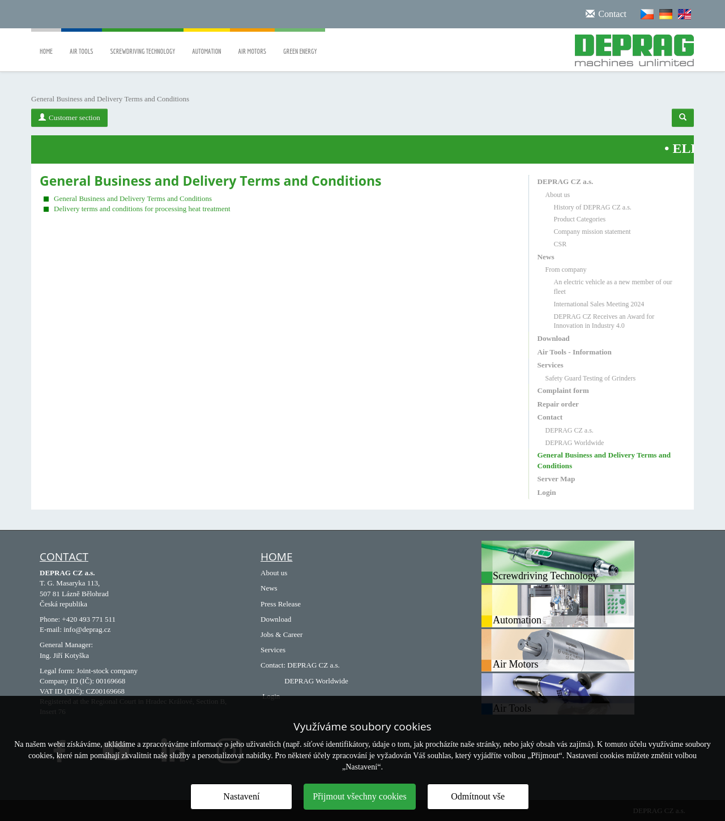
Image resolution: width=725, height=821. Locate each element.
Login (547, 492)
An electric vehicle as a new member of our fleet (613, 287)
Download (554, 338)
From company (566, 269)
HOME (276, 556)
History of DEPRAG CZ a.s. (593, 207)
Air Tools (81, 43)
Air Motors (252, 43)
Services (551, 365)
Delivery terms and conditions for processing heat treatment (142, 208)
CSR (560, 244)
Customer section (69, 117)
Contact (550, 417)
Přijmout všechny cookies (359, 796)
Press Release (281, 604)
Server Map (556, 478)
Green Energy (300, 43)
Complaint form (563, 390)
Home (46, 43)
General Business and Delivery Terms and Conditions (133, 198)
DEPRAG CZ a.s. (566, 181)
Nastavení (241, 796)
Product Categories (580, 219)
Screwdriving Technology (143, 43)
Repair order (558, 404)
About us (557, 195)
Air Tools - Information (575, 352)
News (546, 257)
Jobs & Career (281, 634)
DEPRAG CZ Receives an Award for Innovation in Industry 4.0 (604, 321)
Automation (206, 43)
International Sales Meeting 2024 (599, 304)
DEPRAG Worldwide (574, 443)
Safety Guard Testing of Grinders (590, 378)
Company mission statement (592, 232)
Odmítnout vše (478, 796)
